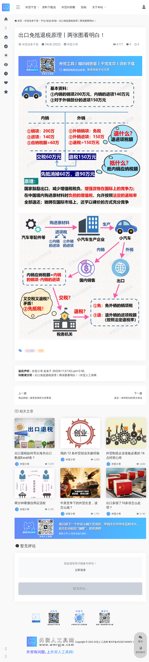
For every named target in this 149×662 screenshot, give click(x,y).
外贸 (41, 351)
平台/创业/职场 (49, 20)
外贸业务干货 (31, 20)
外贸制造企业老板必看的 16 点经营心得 (125, 455)
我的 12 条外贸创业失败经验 (80, 453)
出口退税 (30, 351)
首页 (19, 20)
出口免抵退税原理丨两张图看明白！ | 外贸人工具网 (65, 375)
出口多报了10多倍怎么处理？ (123, 505)
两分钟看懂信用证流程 (30, 503)
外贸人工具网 (101, 642)
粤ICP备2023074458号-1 (121, 642)
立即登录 (80, 570)
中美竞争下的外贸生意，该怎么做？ (79, 505)
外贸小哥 (71, 44)
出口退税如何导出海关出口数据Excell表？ (33, 455)
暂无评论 (28, 546)
